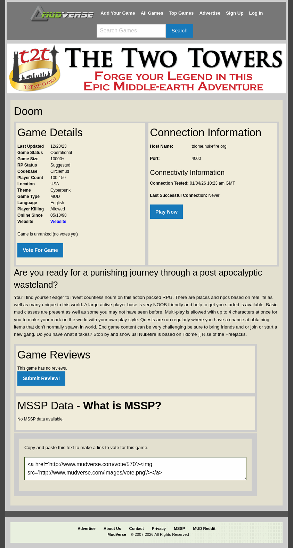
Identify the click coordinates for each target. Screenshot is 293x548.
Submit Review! (41, 378)
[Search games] (131, 31)
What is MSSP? (122, 406)
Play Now (166, 212)
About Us (112, 528)
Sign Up (234, 13)
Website (58, 221)
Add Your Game (117, 13)
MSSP (179, 528)
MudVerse (116, 534)
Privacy (159, 528)
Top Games (181, 13)
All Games (152, 13)
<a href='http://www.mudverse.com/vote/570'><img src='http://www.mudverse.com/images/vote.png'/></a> (135, 468)
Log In (256, 13)
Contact (136, 528)
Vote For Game (40, 250)
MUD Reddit (204, 528)
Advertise (209, 13)
